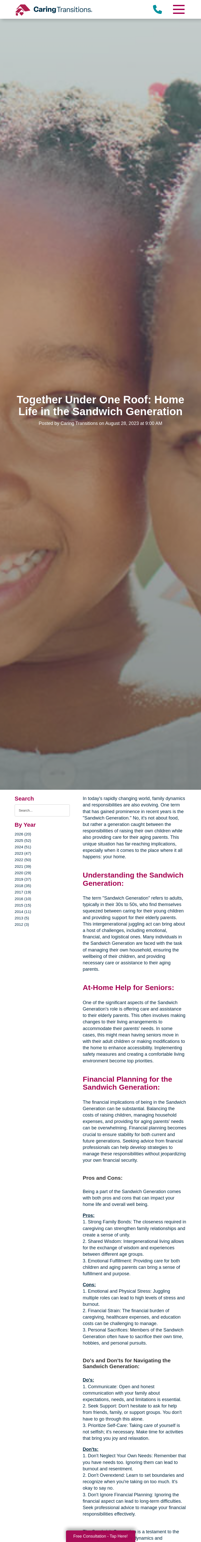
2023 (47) (23, 853)
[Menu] (178, 9)
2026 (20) (23, 834)
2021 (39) (23, 866)
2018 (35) (23, 885)
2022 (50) (23, 860)
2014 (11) (23, 911)
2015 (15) (23, 905)
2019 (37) (23, 879)
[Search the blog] (42, 810)
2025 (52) (23, 840)
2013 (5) (22, 918)
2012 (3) (22, 924)
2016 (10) (23, 899)
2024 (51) (23, 847)
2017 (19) (23, 892)
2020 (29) (23, 873)
